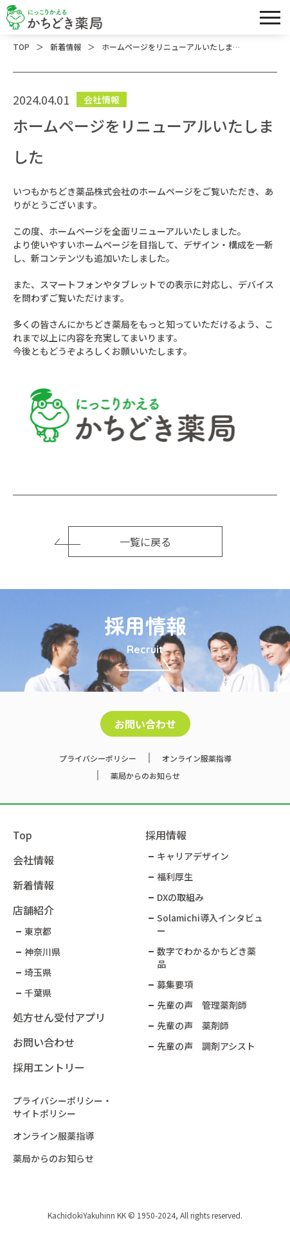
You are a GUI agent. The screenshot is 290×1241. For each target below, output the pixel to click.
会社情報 (33, 860)
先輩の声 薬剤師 (193, 1025)
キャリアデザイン (193, 856)
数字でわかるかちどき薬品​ (206, 957)
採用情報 (165, 835)
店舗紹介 (33, 910)
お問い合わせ (145, 724)
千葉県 (37, 992)
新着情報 (33, 885)
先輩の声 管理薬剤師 (202, 1004)
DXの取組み (180, 897)
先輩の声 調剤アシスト (206, 1046)
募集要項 (175, 984)
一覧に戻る (119, 541)
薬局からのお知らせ (145, 775)
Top (22, 835)
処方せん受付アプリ (59, 1017)
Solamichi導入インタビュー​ (210, 924)
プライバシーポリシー (97, 758)
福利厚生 (175, 876)
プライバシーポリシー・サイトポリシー (62, 1107)
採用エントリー (49, 1067)
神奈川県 (42, 951)
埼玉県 (37, 972)
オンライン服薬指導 (196, 758)
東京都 (37, 931)
